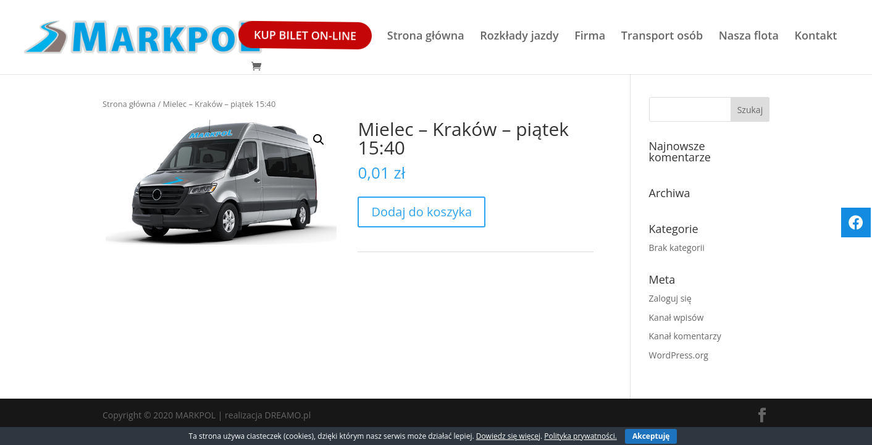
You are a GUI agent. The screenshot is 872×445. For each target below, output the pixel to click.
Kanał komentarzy (685, 336)
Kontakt (816, 37)
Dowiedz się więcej (508, 436)
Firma (589, 37)
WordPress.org (678, 355)
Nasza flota (749, 37)
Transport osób (662, 37)
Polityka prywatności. (580, 436)
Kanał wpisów (676, 317)
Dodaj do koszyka (421, 211)
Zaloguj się (670, 298)
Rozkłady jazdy (519, 37)
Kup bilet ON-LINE (304, 35)
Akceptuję (650, 436)
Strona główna (425, 37)
